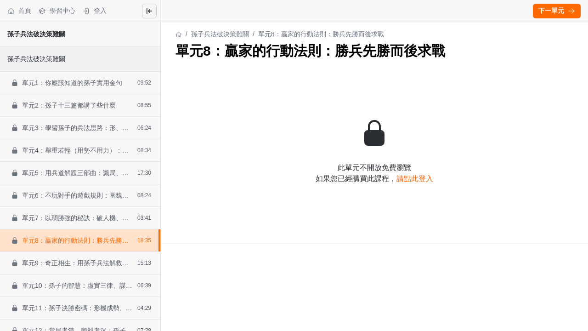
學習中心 (57, 11)
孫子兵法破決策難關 (36, 34)
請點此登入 (414, 179)
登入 (95, 11)
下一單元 (556, 10)
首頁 (19, 11)
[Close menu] (149, 11)
